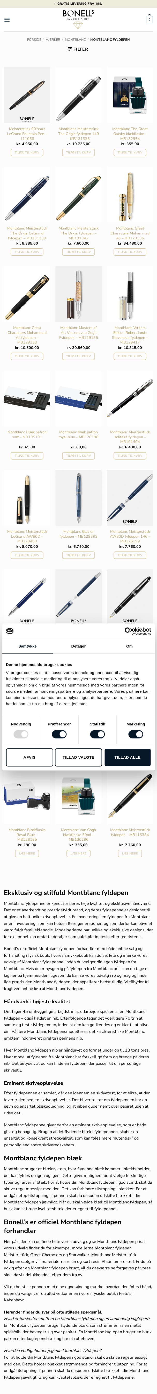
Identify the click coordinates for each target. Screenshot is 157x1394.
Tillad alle (127, 757)
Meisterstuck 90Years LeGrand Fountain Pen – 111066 (27, 133)
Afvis (29, 757)
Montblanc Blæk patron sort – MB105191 (27, 434)
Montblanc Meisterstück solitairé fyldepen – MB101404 (130, 437)
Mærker (53, 39)
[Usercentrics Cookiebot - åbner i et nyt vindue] (128, 631)
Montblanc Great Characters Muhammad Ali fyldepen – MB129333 (27, 335)
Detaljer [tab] (78, 646)
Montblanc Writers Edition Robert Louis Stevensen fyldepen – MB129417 (130, 335)
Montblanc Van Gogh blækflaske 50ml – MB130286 (78, 834)
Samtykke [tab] (27, 646)
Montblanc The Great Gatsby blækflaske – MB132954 (130, 133)
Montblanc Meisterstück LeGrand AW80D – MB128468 (27, 536)
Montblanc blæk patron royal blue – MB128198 (78, 434)
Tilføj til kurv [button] (27, 152)
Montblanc (75, 39)
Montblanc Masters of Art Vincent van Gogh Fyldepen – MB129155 (78, 332)
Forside (34, 39)
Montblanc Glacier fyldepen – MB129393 (78, 534)
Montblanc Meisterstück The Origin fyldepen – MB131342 (79, 233)
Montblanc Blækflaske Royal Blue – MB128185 (27, 834)
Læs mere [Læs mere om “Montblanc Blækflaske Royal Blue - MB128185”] (27, 853)
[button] (7, 19)
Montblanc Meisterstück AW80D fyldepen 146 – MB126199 (130, 536)
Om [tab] (129, 646)
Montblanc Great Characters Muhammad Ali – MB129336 (129, 233)
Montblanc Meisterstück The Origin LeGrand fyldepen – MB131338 (27, 233)
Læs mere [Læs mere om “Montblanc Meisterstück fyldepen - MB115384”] (130, 853)
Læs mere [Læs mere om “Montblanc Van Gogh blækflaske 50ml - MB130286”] (79, 853)
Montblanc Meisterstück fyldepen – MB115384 (130, 832)
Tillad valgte (78, 757)
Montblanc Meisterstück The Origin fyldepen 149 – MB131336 (78, 133)
